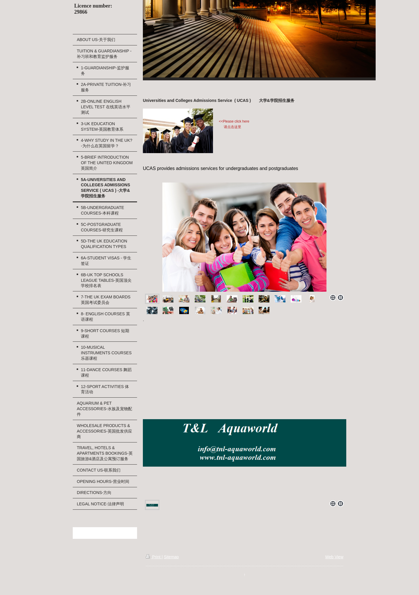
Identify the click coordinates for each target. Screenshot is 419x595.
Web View (334, 557)
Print (154, 557)
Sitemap (171, 557)
